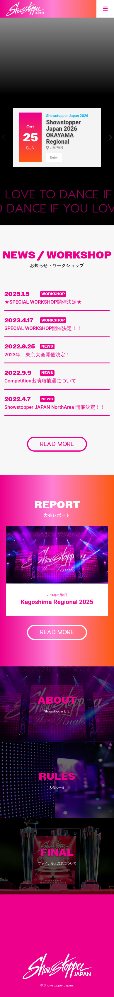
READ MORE (57, 443)
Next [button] (110, 137)
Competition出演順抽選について (40, 381)
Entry (54, 157)
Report (39, 942)
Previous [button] (3, 137)
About (39, 910)
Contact (76, 942)
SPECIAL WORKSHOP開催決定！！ (43, 328)
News (39, 931)
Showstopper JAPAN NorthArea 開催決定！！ (54, 407)
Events (76, 910)
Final (75, 920)
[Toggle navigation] (105, 9)
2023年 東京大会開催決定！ (37, 355)
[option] (57, 47)
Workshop (76, 931)
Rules (39, 920)
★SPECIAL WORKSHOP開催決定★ (43, 302)
